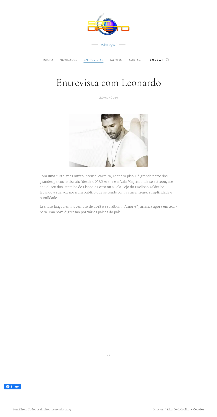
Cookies (198, 409)
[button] (167, 60)
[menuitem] (43, 60)
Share (12, 386)
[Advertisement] (108, 321)
